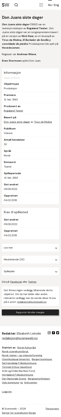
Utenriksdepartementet (16, 359)
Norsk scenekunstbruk (15, 351)
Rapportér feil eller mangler (30, 312)
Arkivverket (30, 382)
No (50, 5)
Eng (56, 5)
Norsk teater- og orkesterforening (22, 355)
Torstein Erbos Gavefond (16, 367)
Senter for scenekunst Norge (19, 413)
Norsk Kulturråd (26, 347)
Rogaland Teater (13, 110)
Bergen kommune (42, 359)
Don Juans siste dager (17, 122)
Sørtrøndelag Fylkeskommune (19, 363)
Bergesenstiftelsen (39, 378)
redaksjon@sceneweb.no (32, 302)
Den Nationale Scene (14, 378)
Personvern (52, 408)
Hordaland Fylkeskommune (17, 374)
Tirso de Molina (43, 122)
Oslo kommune (10, 382)
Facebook (16, 282)
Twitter (32, 282)
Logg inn (7, 391)
